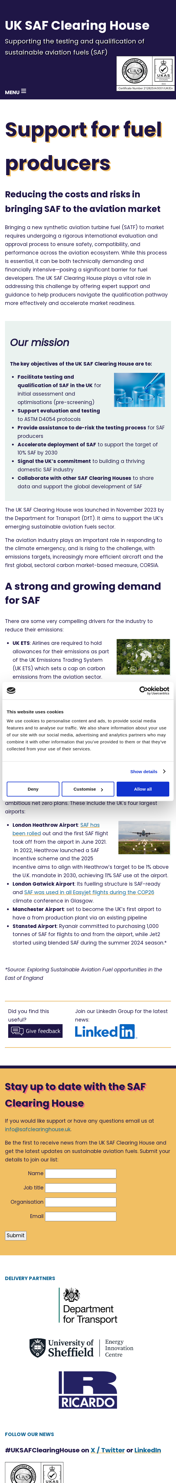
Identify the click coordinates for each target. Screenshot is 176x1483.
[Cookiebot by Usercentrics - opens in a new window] (143, 690)
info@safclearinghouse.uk (37, 1129)
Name (36, 1173)
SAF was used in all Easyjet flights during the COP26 (89, 892)
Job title (33, 1187)
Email (37, 1216)
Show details (144, 771)
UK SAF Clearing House (77, 25)
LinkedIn (147, 1450)
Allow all (143, 789)
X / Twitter (108, 1450)
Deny (33, 789)
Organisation (27, 1201)
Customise (88, 789)
